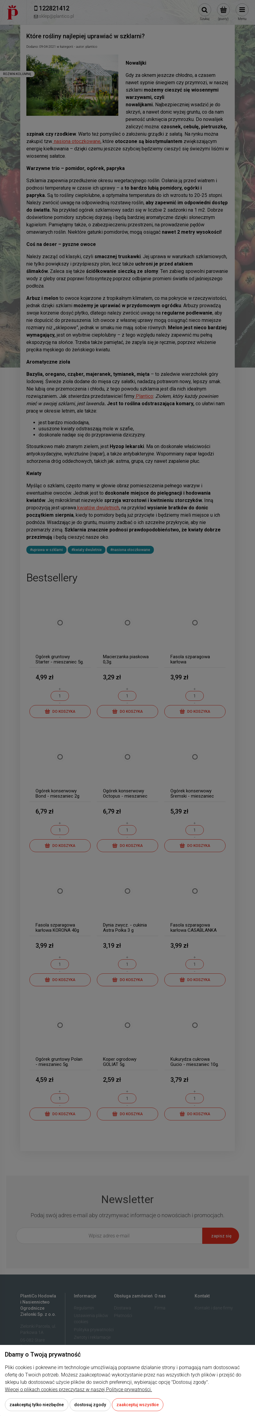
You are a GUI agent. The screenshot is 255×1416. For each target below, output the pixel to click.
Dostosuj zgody (90, 1404)
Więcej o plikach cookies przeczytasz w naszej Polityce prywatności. (78, 1389)
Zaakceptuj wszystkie (137, 1404)
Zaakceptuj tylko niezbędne (37, 1404)
